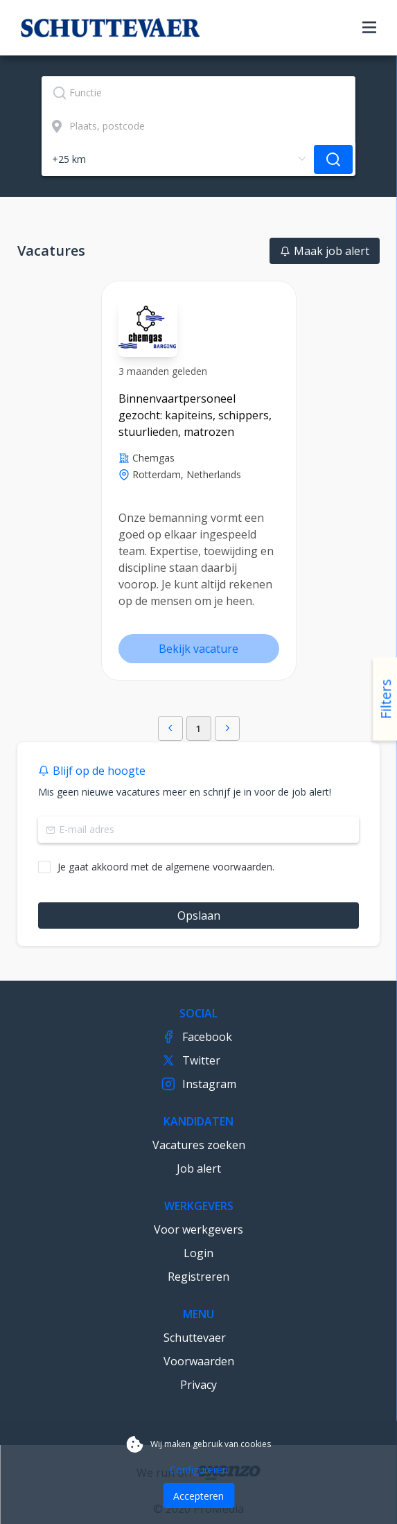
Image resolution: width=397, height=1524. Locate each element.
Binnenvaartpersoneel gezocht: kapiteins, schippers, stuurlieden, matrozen (195, 415)
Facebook (196, 1036)
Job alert (199, 1168)
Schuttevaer (195, 1337)
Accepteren (198, 1496)
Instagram (198, 1084)
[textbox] (198, 93)
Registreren (198, 1276)
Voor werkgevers (198, 1229)
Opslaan (198, 915)
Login (198, 1253)
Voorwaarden (199, 1361)
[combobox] (198, 93)
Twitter (190, 1060)
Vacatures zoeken (198, 1145)
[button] (170, 728)
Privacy (198, 1384)
